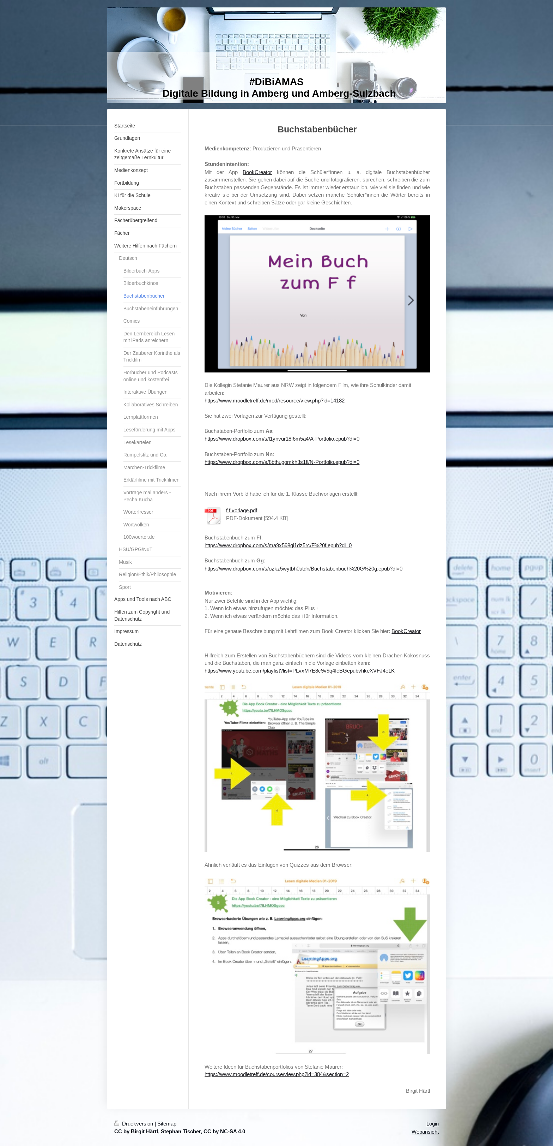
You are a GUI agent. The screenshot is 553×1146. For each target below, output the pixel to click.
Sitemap (166, 1124)
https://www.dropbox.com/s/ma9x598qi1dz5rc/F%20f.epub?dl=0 (278, 545)
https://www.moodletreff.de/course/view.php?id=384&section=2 (277, 1074)
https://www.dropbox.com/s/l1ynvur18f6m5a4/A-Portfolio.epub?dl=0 (282, 439)
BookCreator (257, 172)
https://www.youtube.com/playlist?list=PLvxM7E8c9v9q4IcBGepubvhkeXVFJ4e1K (300, 671)
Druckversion (134, 1124)
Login (432, 1124)
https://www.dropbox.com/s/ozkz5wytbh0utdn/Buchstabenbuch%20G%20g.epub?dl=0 (303, 569)
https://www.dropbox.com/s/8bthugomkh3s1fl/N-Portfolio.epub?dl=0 (282, 462)
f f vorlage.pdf (241, 510)
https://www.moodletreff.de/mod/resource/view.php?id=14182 (275, 401)
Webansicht (425, 1132)
